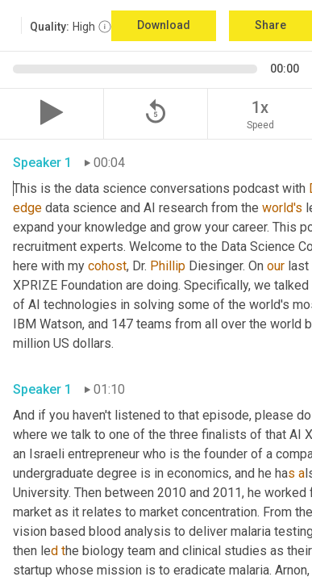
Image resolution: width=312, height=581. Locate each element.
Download (163, 25)
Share (270, 25)
